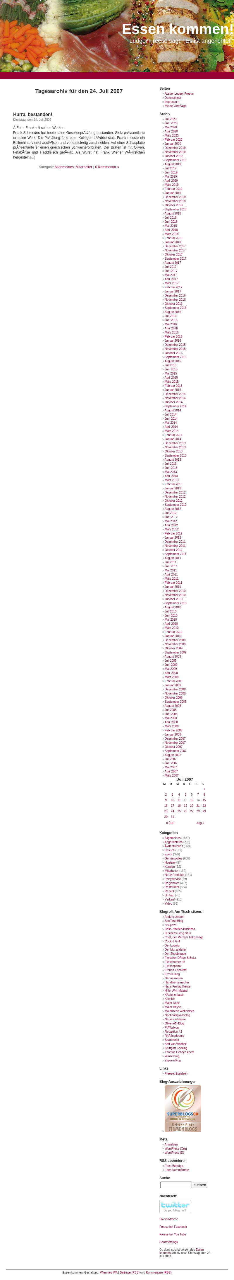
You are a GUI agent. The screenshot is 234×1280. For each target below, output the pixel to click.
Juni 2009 (171, 664)
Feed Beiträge (174, 1165)
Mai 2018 (171, 225)
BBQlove (170, 925)
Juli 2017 (170, 266)
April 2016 (171, 328)
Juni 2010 (171, 615)
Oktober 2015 (174, 353)
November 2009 (175, 644)
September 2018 (175, 209)
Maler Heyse (173, 1007)
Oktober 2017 (174, 254)
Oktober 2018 (174, 205)
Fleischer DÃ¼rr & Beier (180, 957)
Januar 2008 (173, 734)
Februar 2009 (173, 681)
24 (172, 811)
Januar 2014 (173, 439)
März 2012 (171, 529)
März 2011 (171, 578)
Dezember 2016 (175, 295)
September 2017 (175, 258)
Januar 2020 (173, 143)
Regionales (172, 883)
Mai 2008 (171, 718)
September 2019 (175, 160)
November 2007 (175, 742)
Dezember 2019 (175, 147)
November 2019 (175, 152)
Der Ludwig (172, 945)
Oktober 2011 (174, 550)
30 (166, 816)
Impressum (172, 101)
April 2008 (171, 722)
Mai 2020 (171, 127)
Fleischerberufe (175, 962)
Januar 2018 (173, 242)
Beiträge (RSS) (130, 1272)
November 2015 (175, 348)
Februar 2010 (173, 632)
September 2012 (175, 504)
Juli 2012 (170, 513)
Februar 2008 (173, 730)
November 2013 (175, 447)
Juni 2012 (171, 517)
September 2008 (175, 701)
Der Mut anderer (175, 949)
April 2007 (171, 771)
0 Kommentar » (107, 167)
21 (197, 805)
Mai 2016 (171, 324)
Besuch (169, 850)
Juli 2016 (170, 316)
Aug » (200, 823)
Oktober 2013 (174, 451)
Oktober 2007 (174, 746)
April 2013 (171, 476)
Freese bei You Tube (172, 1234)
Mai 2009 (171, 668)
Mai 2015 (171, 373)
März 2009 (171, 677)
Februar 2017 (173, 287)
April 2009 (171, 673)
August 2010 (173, 607)
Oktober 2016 (174, 303)
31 (172, 816)
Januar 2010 (173, 636)
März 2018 (171, 234)
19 (185, 805)
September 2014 (175, 406)
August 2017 (173, 262)
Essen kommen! (178, 29)
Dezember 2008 (175, 689)
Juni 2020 (171, 123)
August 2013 (173, 459)
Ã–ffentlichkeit (174, 846)
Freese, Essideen (176, 1073)
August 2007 (173, 755)
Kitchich (170, 998)
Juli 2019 (170, 168)
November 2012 (175, 496)
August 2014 (173, 410)
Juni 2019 (171, 172)
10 (172, 800)
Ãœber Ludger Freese (179, 93)
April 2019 (171, 180)
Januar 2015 (173, 390)
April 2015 (171, 377)
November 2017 (175, 250)
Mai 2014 (171, 422)
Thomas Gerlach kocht (179, 1052)
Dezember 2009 (175, 640)
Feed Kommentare (177, 1170)
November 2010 (175, 595)
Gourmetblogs (168, 1242)
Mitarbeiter (84, 167)
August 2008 (173, 705)
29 (204, 811)
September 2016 (175, 307)
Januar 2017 (173, 291)
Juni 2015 (171, 369)
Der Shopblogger (176, 953)
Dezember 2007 (175, 738)
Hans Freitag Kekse (177, 986)
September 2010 (175, 603)
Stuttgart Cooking (176, 1048)
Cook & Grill (172, 941)
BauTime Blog (174, 920)
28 (197, 811)
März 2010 (171, 627)
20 (191, 805)
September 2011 (175, 554)
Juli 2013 (170, 463)
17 (172, 805)
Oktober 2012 (174, 500)
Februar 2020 (173, 139)
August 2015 (173, 361)
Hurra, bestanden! (32, 114)
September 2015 (175, 357)
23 (166, 811)
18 (179, 805)
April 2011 (171, 574)
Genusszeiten (174, 978)
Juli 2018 (170, 217)
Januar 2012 (173, 537)
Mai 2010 (171, 619)
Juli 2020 (170, 119)
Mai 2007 (171, 767)
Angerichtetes (174, 842)
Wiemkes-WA (109, 1272)
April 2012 (171, 525)
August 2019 (173, 164)
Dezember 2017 (175, 246)
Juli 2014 (170, 414)
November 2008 (175, 693)
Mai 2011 (171, 570)
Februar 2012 (173, 533)
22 (204, 805)
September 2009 (175, 652)
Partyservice (173, 879)
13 (191, 800)
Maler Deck (172, 1003)
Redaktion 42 (173, 1031)
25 (179, 811)
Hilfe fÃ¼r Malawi (176, 990)
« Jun (170, 823)
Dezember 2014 (175, 394)
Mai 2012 (171, 521)
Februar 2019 (173, 188)
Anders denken (174, 916)
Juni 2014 (171, 418)
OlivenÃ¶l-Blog (174, 1023)
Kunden (170, 866)
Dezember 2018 (175, 197)
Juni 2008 (171, 714)
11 (179, 800)
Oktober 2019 (174, 156)
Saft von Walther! (176, 1044)
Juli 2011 (170, 562)
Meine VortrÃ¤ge (176, 106)
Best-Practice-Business (180, 929)
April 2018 (171, 230)
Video (168, 903)
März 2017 (171, 283)
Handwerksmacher (177, 982)
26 (185, 811)
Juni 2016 (171, 320)
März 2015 (171, 381)
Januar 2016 (173, 340)
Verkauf (170, 899)
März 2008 (171, 726)
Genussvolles (173, 858)
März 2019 (171, 184)
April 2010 (171, 623)
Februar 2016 (173, 336)
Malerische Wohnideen (180, 1011)
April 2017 (171, 279)
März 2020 (171, 135)
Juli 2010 (170, 611)
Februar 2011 (173, 582)
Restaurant (172, 887)
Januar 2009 (173, 685)
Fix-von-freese (168, 1219)
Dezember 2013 (175, 443)
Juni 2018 (171, 221)
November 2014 (175, 398)
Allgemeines (64, 167)
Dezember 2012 (175, 492)
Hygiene (170, 862)
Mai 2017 (171, 275)
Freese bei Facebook (173, 1226)
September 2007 (175, 751)
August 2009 (173, 656)
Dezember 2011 (175, 541)
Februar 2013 (173, 484)
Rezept (169, 891)
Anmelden (171, 1144)
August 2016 (173, 312)
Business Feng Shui (178, 933)
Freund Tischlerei (176, 970)
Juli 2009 (170, 660)
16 (166, 805)
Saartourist (172, 1039)
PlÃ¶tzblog (172, 1027)
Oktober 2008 (174, 697)
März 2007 (171, 775)
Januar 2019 (173, 193)
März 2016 (171, 332)
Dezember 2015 (175, 344)
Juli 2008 (170, 710)
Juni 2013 (171, 467)
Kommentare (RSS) (158, 1272)
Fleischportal (173, 966)
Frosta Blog (172, 974)
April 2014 (171, 426)
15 (204, 800)
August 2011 (173, 558)
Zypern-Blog (172, 1060)
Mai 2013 (171, 472)
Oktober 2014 (174, 402)
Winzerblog (172, 1056)
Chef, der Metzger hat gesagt (184, 937)
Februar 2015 (173, 385)
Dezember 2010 (175, 591)
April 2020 (171, 131)
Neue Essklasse (175, 1019)
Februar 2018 (173, 238)
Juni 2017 (171, 271)
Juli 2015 (170, 365)
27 (191, 811)
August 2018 (173, 213)
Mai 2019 (171, 176)
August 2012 (173, 508)
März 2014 (171, 431)
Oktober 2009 (174, 648)
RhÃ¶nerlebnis (174, 1035)
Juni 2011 (171, 566)
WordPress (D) (174, 1152)
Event (168, 854)
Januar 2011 (173, 586)
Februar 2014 (173, 435)
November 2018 (175, 201)
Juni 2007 (171, 763)
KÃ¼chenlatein (174, 994)
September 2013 (175, 455)
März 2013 (171, 480)
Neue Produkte (174, 874)
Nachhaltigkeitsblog (177, 1015)
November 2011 (175, 545)
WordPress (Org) (176, 1148)
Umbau (169, 895)
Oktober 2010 (174, 599)
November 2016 (175, 299)
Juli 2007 (170, 759)
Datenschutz (173, 97)
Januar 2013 (173, 488)
